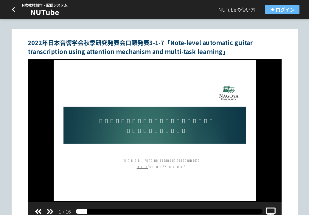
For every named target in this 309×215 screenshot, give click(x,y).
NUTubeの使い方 (236, 9)
